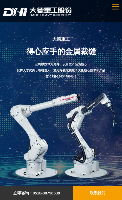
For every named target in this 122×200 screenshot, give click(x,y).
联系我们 (97, 193)
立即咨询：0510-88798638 (36, 193)
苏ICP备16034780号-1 (61, 76)
